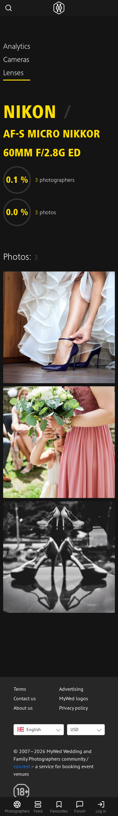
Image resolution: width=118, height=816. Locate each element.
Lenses (13, 73)
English (29, 729)
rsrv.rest (22, 766)
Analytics (16, 47)
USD (74, 729)
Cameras (16, 60)
